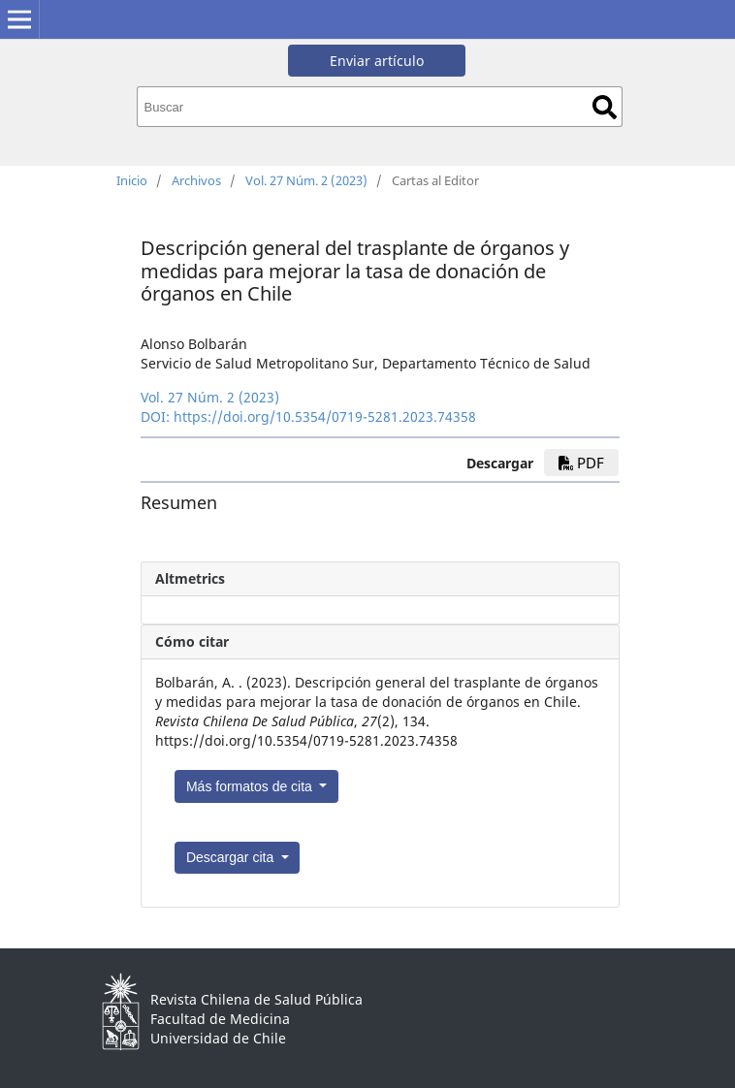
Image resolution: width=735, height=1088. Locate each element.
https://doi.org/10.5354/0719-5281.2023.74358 (325, 416)
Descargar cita (231, 857)
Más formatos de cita (251, 786)
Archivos (196, 180)
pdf (581, 462)
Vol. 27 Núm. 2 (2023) (306, 180)
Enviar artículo (377, 60)
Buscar (604, 107)
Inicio (131, 180)
